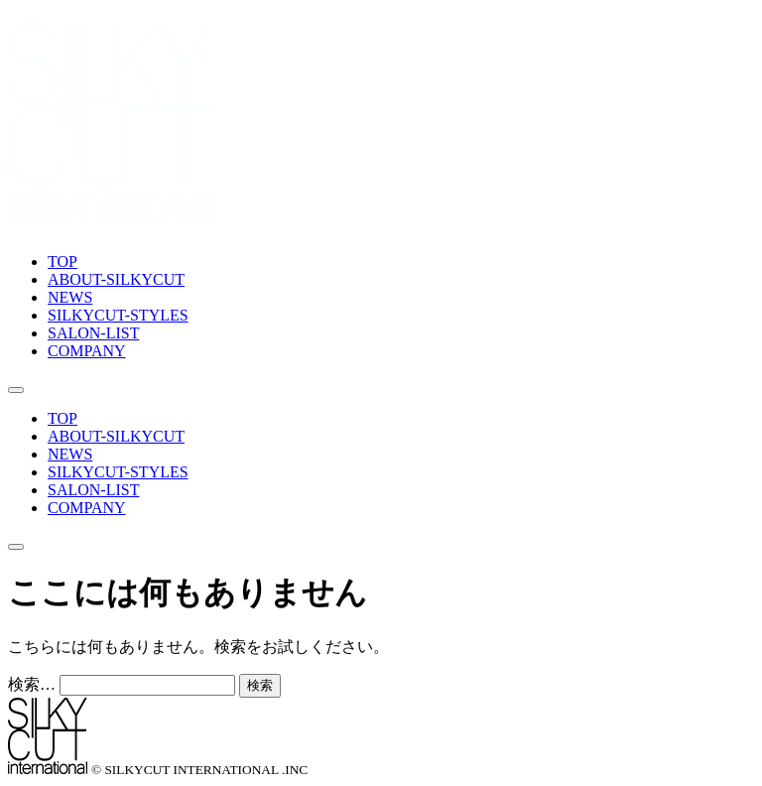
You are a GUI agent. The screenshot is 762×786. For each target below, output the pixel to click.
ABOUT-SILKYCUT (116, 279)
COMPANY (87, 350)
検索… (32, 684)
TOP (62, 261)
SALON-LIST (93, 333)
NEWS (70, 297)
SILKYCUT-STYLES (118, 315)
